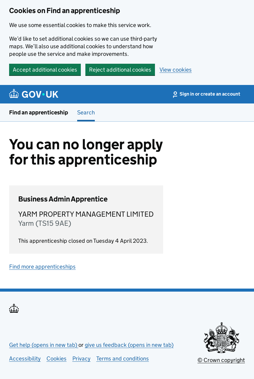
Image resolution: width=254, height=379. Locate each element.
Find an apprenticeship (38, 112)
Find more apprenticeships (42, 266)
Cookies (56, 358)
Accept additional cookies (45, 69)
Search (86, 112)
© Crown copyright (221, 360)
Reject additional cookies (120, 69)
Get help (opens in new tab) (43, 344)
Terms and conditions (122, 358)
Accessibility (25, 358)
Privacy (81, 358)
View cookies (176, 70)
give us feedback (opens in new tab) (129, 344)
